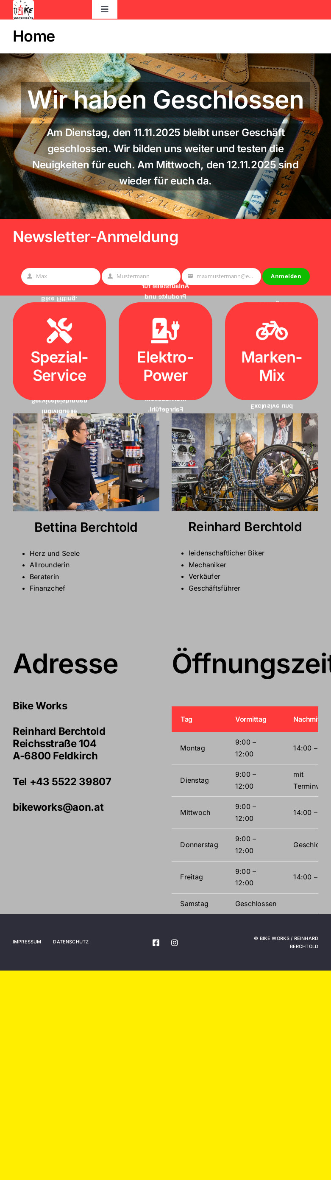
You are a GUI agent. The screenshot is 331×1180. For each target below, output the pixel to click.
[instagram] (175, 942)
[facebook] (156, 942)
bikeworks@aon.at (58, 807)
